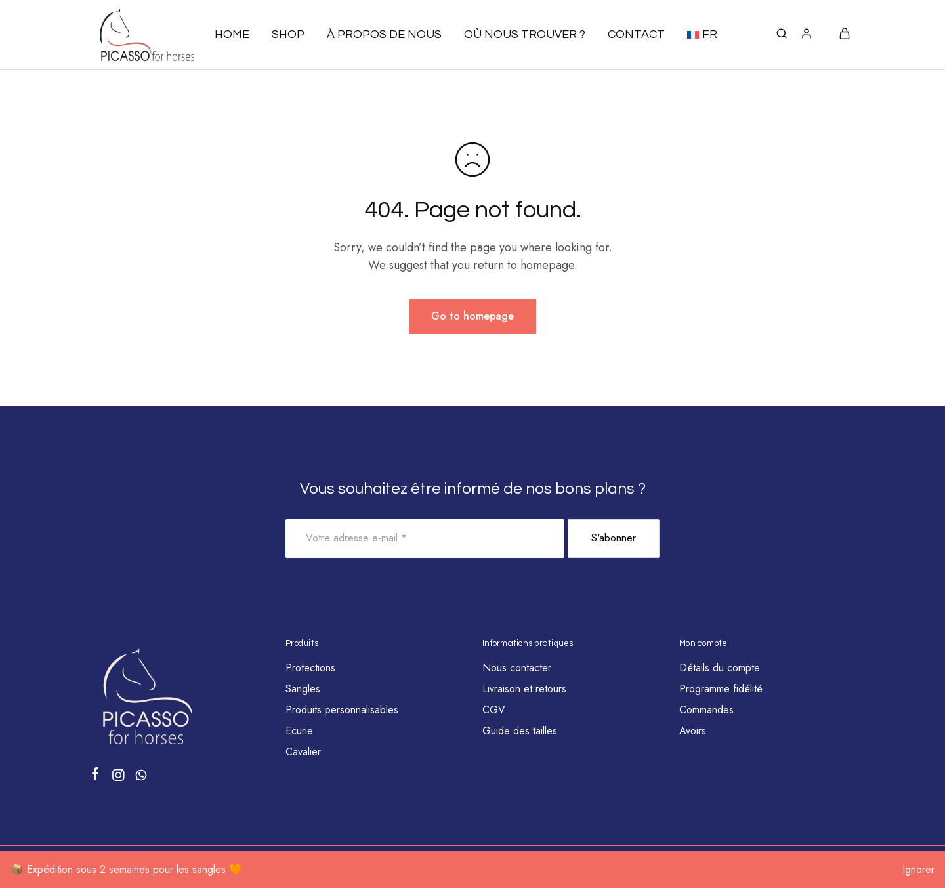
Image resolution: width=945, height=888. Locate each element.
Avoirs (692, 730)
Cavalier (303, 751)
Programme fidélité (721, 688)
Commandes (706, 709)
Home (232, 34)
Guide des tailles (519, 730)
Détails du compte (719, 667)
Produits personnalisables (341, 709)
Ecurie (299, 730)
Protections (310, 667)
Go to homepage (472, 316)
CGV (493, 709)
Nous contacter (516, 667)
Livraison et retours (524, 688)
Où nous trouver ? (524, 34)
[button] (702, 35)
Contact (636, 34)
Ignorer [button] (918, 869)
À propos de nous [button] (384, 34)
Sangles (302, 688)
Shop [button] (288, 34)
